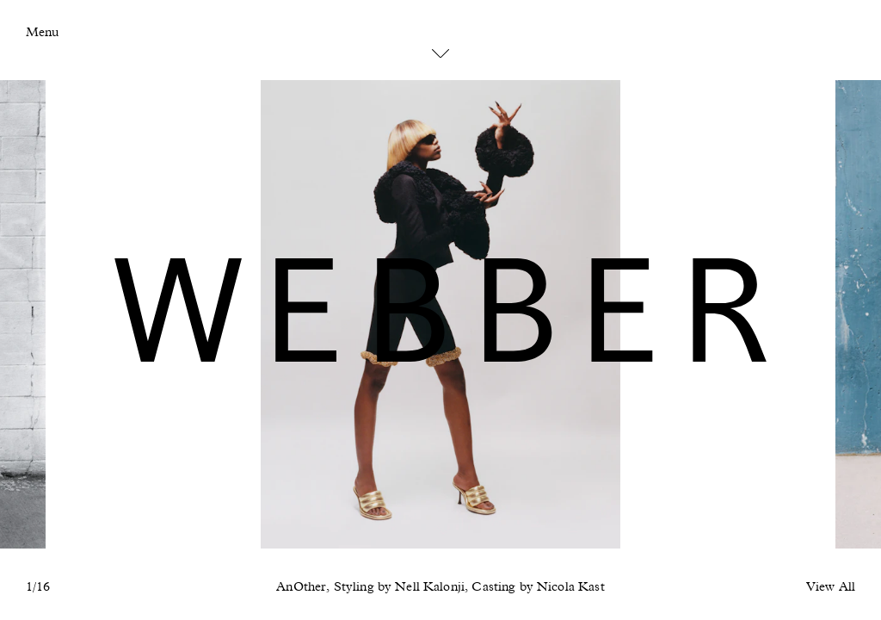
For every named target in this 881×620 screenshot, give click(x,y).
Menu (42, 32)
